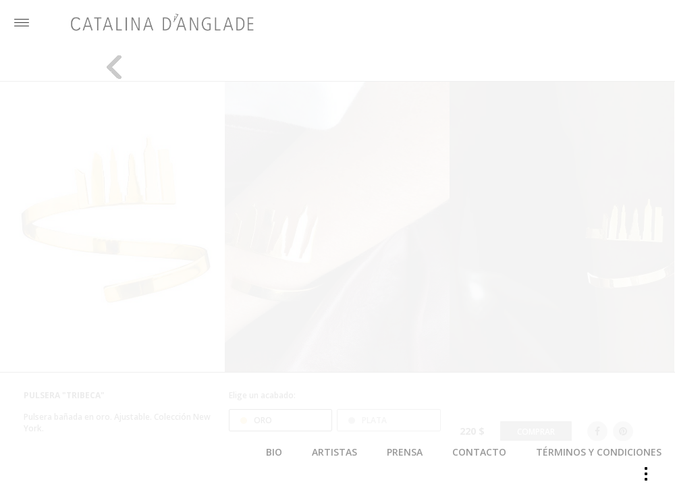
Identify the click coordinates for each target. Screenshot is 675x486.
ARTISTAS (334, 452)
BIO (274, 452)
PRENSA (405, 452)
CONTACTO (479, 452)
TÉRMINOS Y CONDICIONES (599, 452)
